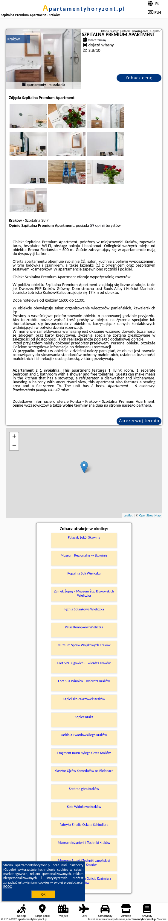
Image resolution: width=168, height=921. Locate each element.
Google (9, 869)
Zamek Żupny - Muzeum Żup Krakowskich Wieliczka (84, 593)
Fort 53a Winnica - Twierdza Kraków (84, 681)
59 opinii (97, 225)
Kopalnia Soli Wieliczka (84, 573)
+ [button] (14, 436)
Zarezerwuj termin (139, 420)
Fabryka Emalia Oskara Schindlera (84, 825)
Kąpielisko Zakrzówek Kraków (84, 699)
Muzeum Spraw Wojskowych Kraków (83, 645)
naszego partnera (136, 405)
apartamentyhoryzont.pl (84, 8)
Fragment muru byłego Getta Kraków (84, 753)
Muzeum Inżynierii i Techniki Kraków (84, 843)
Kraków (13, 39)
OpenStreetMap (150, 515)
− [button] (14, 445)
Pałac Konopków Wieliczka (84, 627)
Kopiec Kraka (84, 717)
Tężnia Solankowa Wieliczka (84, 609)
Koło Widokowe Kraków (84, 807)
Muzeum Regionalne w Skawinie (84, 555)
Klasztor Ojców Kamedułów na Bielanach (83, 771)
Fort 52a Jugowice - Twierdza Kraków (84, 663)
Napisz (162, 919)
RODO (7, 886)
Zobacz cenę (139, 77)
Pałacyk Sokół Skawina (84, 537)
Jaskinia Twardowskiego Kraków (84, 735)
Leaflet (127, 515)
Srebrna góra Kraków (84, 789)
